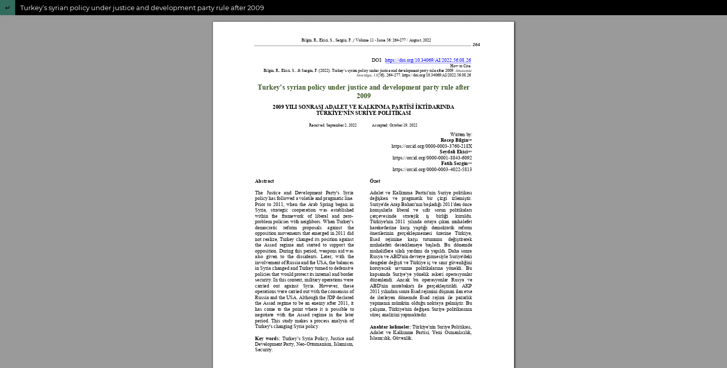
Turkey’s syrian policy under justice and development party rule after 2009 (142, 8)
